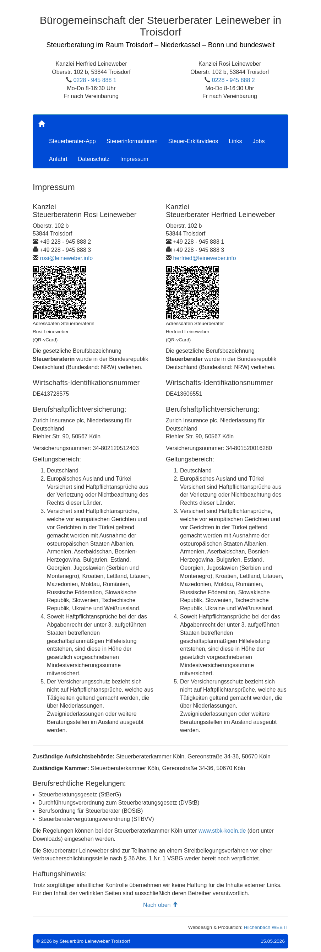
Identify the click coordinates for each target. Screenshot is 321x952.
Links (235, 141)
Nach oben (160, 905)
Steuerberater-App (72, 141)
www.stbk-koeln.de (222, 831)
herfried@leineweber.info (204, 258)
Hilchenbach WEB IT (266, 927)
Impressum (134, 159)
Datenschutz (94, 159)
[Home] (41, 123)
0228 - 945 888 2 (233, 80)
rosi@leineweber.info (66, 258)
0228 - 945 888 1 (95, 80)
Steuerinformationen (132, 141)
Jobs (259, 141)
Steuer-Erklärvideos (193, 141)
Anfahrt (58, 159)
